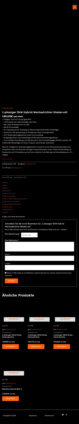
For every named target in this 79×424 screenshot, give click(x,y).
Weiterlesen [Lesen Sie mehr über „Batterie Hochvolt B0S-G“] (10, 400)
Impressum (33, 417)
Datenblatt (5, 183)
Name (7, 256)
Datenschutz (49, 417)
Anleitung (4, 186)
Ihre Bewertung (12, 235)
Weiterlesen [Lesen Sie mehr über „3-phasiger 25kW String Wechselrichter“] (36, 348)
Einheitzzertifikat (6, 192)
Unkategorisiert (7, 109)
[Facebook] (63, 416)
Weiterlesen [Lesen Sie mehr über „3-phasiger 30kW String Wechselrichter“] (10, 348)
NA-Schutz (5, 189)
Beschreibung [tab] (7, 179)
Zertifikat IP (5, 213)
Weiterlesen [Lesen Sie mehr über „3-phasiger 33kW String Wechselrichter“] (62, 348)
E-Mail (8, 265)
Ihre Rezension (12, 241)
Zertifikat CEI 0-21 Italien (8, 194)
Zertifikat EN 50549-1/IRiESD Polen (11, 205)
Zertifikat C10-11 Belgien (8, 197)
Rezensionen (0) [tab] (20, 179)
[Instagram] (66, 416)
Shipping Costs (16, 169)
